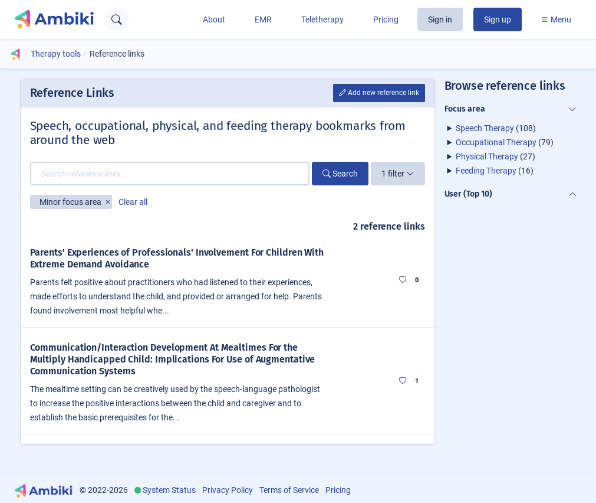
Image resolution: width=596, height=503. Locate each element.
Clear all (132, 202)
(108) (496, 128)
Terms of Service (289, 490)
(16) (495, 170)
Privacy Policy (227, 490)
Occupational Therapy (496, 142)
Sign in (440, 19)
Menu (556, 19)
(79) (505, 142)
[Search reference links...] (169, 173)
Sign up (497, 19)
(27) (495, 156)
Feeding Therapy (486, 170)
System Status (169, 490)
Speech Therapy (485, 128)
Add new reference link (379, 93)
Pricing (386, 19)
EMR (263, 19)
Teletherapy (322, 19)
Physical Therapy (487, 156)
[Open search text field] (116, 19)
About (214, 19)
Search (340, 173)
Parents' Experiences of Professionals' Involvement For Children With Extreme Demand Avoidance (177, 258)
